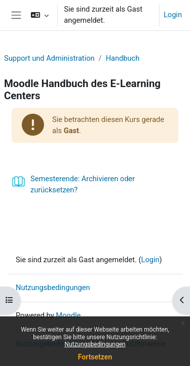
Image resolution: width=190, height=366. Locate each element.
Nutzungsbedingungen (94, 344)
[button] (39, 15)
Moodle (68, 315)
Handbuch (123, 58)
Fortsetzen (95, 357)
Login (173, 14)
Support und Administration (49, 58)
